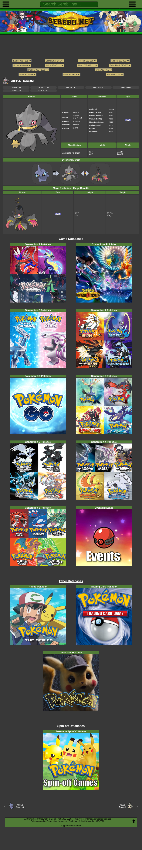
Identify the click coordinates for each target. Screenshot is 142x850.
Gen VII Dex (71, 87)
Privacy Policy (80, 819)
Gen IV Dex (16, 91)
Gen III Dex (44, 91)
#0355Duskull (122, 806)
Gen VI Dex (98, 87)
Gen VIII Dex (43, 87)
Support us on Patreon (71, 826)
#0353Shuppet (20, 806)
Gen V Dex (126, 87)
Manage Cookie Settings (99, 819)
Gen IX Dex (16, 87)
